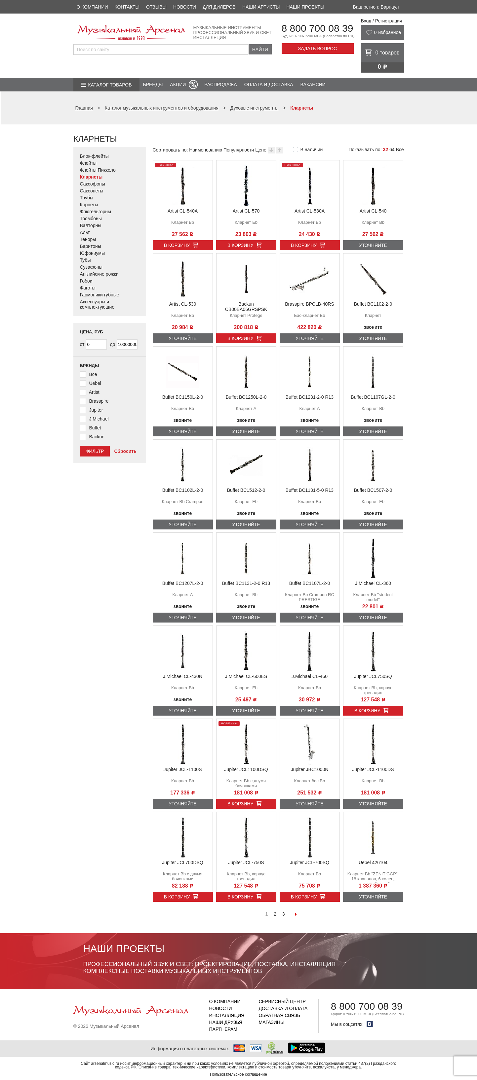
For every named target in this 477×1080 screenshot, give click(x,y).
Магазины (272, 1022)
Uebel (95, 383)
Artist (94, 392)
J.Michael (98, 419)
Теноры (88, 239)
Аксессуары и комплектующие (97, 304)
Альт (85, 232)
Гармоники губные (99, 294)
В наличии (311, 149)
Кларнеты (91, 177)
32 (385, 149)
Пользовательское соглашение (238, 1074)
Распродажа (220, 84)
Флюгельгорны (95, 211)
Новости (184, 7)
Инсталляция (227, 1015)
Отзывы (156, 7)
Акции (178, 84)
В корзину (177, 245)
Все (400, 149)
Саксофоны (92, 183)
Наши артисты (261, 7)
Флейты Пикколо (98, 170)
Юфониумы (92, 253)
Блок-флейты (94, 156)
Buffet (95, 427)
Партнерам (223, 1029)
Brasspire (98, 401)
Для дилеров (219, 7)
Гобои (86, 281)
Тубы (85, 260)
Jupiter (96, 410)
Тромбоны (91, 218)
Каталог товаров (110, 84)
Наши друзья (225, 1022)
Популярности (238, 149)
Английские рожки (99, 274)
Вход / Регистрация (381, 20)
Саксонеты (91, 190)
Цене (260, 149)
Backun (96, 436)
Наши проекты (305, 7)
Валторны (90, 225)
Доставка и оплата (283, 1008)
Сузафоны (91, 267)
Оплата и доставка (268, 84)
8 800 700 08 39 (317, 28)
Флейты (88, 163)
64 (392, 149)
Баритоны (90, 246)
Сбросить (125, 451)
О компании (92, 7)
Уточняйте (373, 245)
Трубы (87, 197)
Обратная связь (279, 1015)
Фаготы (88, 287)
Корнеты (89, 204)
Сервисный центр (282, 1001)
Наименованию (205, 149)
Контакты (126, 7)
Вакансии (313, 84)
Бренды (153, 84)
